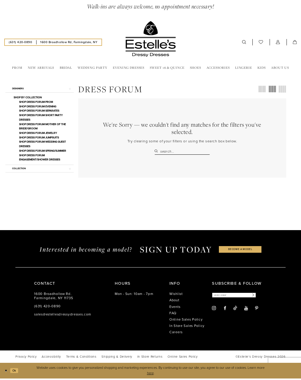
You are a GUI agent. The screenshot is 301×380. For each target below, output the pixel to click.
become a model (240, 251)
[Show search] (244, 42)
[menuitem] (20, 42)
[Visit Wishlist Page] (261, 42)
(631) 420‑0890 (47, 307)
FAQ (173, 314)
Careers (176, 333)
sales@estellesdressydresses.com (62, 315)
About (174, 301)
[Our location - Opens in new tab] (68, 42)
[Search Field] (182, 151)
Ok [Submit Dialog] (16, 372)
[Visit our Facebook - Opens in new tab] (225, 311)
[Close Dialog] (7, 372)
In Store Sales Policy (187, 327)
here (150, 374)
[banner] (150, 39)
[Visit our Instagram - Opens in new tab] (214, 310)
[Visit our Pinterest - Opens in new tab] (256, 311)
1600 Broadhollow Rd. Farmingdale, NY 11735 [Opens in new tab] (53, 297)
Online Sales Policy (186, 321)
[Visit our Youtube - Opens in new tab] (246, 311)
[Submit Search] (157, 151)
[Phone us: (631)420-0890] (20, 42)
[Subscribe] (262, 297)
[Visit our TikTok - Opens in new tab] (235, 310)
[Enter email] (239, 297)
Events (174, 308)
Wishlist (176, 295)
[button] (278, 42)
